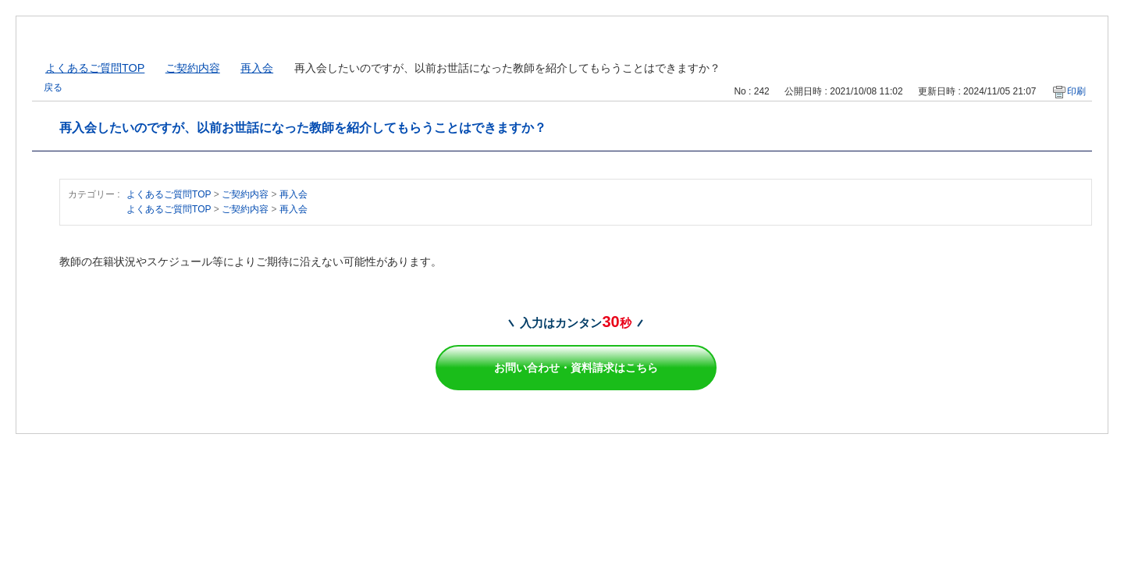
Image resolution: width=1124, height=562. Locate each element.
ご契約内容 (192, 68)
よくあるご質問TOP (94, 68)
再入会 (256, 68)
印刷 (1076, 91)
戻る (53, 87)
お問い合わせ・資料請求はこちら (576, 367)
